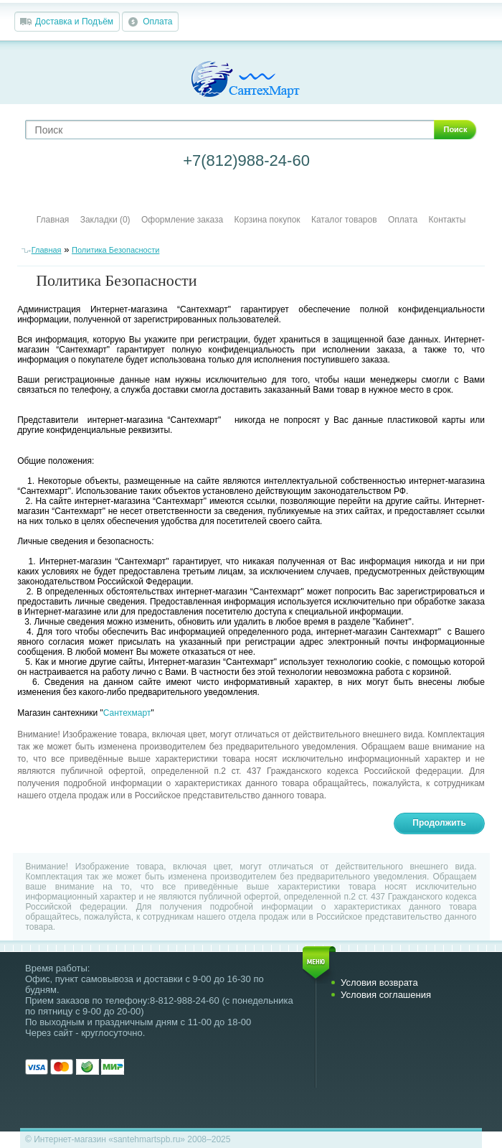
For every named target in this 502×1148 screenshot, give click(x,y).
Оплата (157, 22)
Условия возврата (379, 982)
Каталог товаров (344, 220)
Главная (53, 220)
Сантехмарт (127, 713)
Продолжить (439, 823)
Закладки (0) (105, 220)
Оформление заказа (182, 220)
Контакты (447, 220)
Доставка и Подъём (74, 22)
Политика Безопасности (115, 250)
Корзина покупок (267, 220)
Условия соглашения (386, 994)
